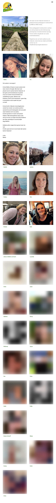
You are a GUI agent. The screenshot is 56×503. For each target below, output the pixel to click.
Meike (5, 79)
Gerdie (5, 167)
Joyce (31, 346)
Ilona (31, 376)
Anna (5, 496)
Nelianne (6, 346)
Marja (31, 436)
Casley (5, 197)
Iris (30, 79)
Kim (31, 197)
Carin (31, 466)
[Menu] (52, 2)
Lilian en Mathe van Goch (10, 256)
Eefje (31, 406)
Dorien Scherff (7, 436)
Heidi (5, 406)
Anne (5, 286)
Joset (31, 286)
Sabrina (5, 316)
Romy (31, 316)
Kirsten (5, 226)
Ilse (4, 376)
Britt (31, 226)
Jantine (31, 167)
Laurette (32, 256)
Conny (5, 466)
